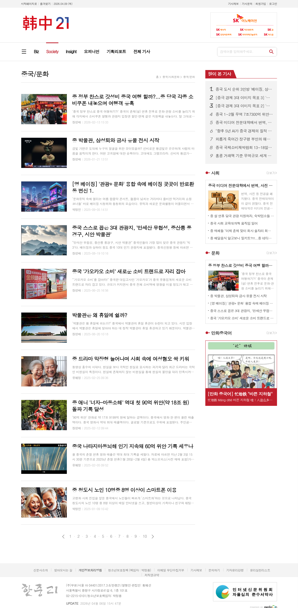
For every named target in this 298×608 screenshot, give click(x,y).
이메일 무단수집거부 (170, 570)
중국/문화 (189, 77)
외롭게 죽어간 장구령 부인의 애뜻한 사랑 (244, 139)
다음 (153, 537)
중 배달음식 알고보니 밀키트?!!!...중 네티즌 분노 (242, 238)
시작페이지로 (29, 4)
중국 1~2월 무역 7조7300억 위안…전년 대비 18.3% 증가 (244, 114)
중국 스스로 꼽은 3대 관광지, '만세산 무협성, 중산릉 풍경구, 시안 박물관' (242, 310)
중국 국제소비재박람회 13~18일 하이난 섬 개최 (244, 147)
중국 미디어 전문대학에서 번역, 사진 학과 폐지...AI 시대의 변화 (244, 122)
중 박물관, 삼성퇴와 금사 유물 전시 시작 (238, 295)
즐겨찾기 (45, 4)
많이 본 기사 (219, 74)
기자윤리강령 (235, 570)
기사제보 (233, 4)
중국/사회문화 (170, 77)
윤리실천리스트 (260, 570)
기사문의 (247, 4)
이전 (63, 537)
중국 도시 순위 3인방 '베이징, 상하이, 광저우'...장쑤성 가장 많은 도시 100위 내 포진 (244, 89)
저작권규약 (151, 575)
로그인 (273, 4)
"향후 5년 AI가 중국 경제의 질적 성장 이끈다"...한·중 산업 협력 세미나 (244, 130)
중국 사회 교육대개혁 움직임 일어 (234, 223)
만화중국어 (221, 333)
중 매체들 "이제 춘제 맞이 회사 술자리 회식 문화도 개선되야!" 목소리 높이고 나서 (242, 230)
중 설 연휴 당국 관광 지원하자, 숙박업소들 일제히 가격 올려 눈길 (242, 215)
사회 (215, 173)
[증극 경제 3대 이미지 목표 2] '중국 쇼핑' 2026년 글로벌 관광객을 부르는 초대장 (244, 105)
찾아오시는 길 (63, 570)
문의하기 (214, 570)
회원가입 (261, 4)
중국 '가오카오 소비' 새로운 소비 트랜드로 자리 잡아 (242, 318)
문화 (215, 253)
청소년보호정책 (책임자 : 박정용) (129, 570)
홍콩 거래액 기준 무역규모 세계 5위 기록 (244, 155)
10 (145, 536)
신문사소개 (40, 570)
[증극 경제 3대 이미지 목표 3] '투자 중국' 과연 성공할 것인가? (244, 97)
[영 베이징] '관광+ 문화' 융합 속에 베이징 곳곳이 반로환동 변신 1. (242, 303)
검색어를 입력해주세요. (236, 51)
